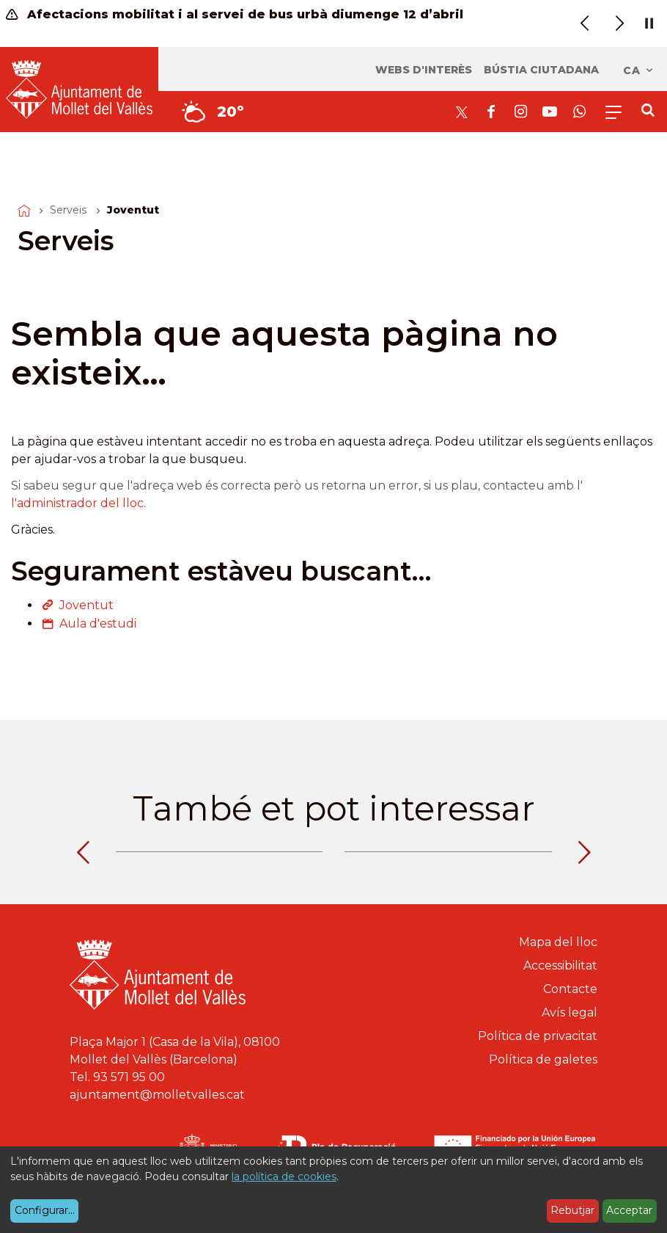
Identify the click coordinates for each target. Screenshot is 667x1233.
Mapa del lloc (558, 942)
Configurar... (45, 1210)
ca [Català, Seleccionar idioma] (639, 70)
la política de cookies (284, 1176)
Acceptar (629, 1210)
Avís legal (569, 1012)
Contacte (570, 989)
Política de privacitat (537, 1036)
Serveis (68, 210)
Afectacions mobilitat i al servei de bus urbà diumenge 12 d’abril (234, 14)
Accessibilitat (560, 965)
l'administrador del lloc (77, 503)
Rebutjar (572, 1210)
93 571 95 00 (129, 1077)
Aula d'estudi (97, 623)
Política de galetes (543, 1059)
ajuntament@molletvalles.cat (157, 1095)
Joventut (86, 605)
